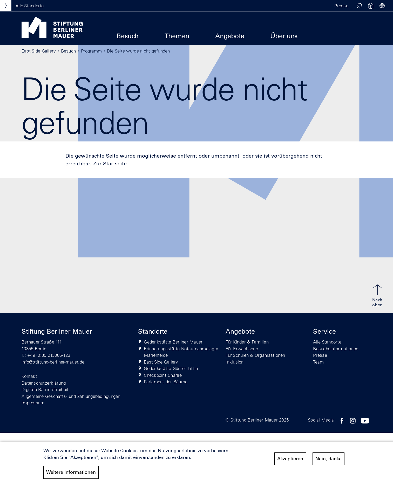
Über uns (284, 36)
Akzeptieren (290, 460)
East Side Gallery (39, 51)
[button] (359, 5)
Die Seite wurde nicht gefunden (138, 51)
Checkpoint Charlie (163, 375)
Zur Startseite (110, 163)
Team (318, 362)
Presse (341, 5)
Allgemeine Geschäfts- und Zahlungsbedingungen (71, 396)
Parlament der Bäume (165, 381)
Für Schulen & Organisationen (255, 355)
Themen (177, 36)
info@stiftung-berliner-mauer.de (53, 362)
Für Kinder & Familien (247, 342)
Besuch (128, 36)
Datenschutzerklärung (44, 383)
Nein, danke (328, 460)
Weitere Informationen (71, 474)
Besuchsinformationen (335, 348)
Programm (91, 51)
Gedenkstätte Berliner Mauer (173, 342)
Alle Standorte (327, 342)
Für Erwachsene (242, 348)
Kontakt (29, 376)
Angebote (229, 36)
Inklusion (234, 362)
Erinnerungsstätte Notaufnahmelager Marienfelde (181, 352)
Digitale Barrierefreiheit (45, 389)
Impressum (33, 402)
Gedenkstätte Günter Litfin (171, 368)
